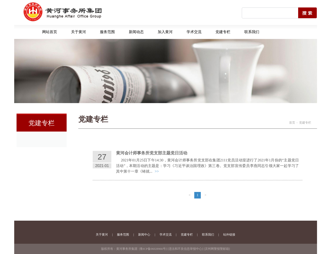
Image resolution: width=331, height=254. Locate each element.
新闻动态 (136, 32)
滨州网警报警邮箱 (217, 249)
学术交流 (194, 32)
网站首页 (49, 32)
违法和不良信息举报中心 (185, 249)
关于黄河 (78, 32)
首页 (292, 122)
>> (157, 171)
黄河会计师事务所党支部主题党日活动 (151, 153)
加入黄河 (165, 32)
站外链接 (229, 234)
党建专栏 (222, 32)
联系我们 (251, 32)
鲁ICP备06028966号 (153, 249)
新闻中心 (144, 234)
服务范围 (107, 32)
